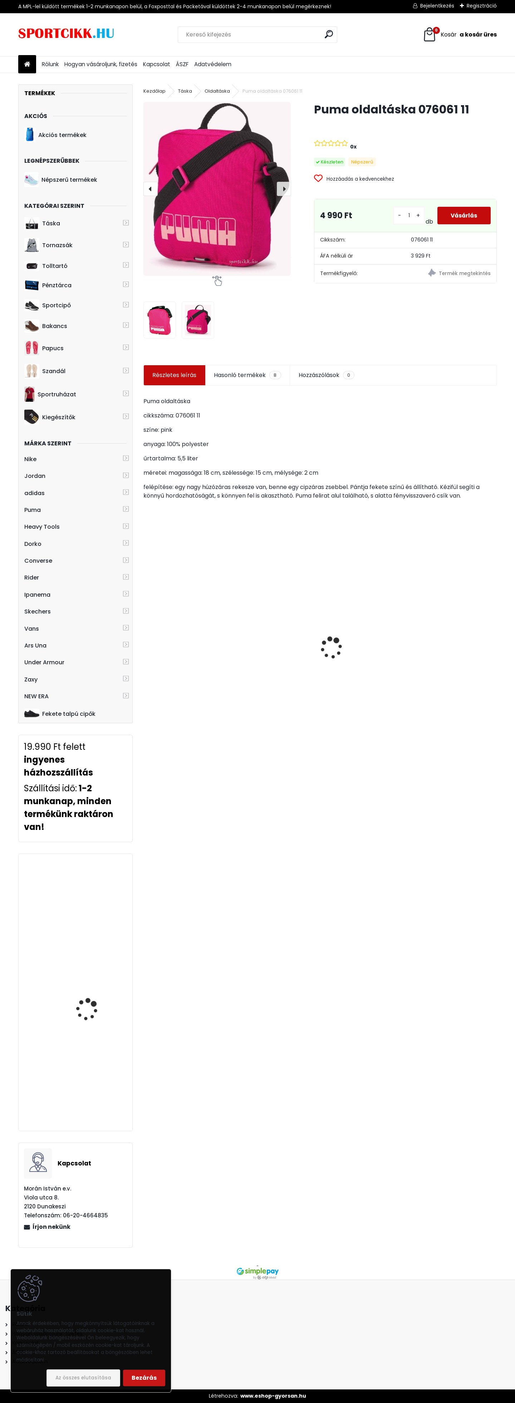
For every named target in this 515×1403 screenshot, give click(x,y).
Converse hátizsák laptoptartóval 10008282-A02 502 (89, 1056)
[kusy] (407, 215)
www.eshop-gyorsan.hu (273, 1395)
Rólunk (50, 64)
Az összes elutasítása (83, 1377)
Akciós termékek (55, 134)
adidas (34, 493)
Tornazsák (48, 245)
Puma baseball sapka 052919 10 (268, 645)
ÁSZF (182, 64)
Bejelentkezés (437, 5)
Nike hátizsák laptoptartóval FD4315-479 (181, 679)
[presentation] (150, 189)
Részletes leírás (174, 375)
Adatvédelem (212, 64)
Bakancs (45, 326)
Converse (38, 561)
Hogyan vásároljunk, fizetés (100, 64)
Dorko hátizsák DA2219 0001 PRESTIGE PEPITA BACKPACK (359, 663)
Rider (31, 577)
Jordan (34, 476)
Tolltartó (46, 266)
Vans (31, 629)
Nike (30, 459)
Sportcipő (47, 305)
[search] (329, 34)
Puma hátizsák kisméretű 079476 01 (453, 661)
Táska (42, 223)
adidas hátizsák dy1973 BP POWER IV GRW (95, 886)
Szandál (44, 371)
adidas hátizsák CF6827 (96, 967)
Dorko (32, 544)
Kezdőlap (154, 91)
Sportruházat (50, 394)
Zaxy (31, 679)
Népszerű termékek (60, 179)
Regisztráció (482, 5)
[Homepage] (27, 65)
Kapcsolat (156, 64)
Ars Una (35, 645)
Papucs (44, 348)
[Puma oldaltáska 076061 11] (217, 188)
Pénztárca (48, 285)
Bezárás (144, 1378)
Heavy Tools (42, 527)
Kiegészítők (49, 417)
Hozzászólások (326, 375)
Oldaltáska (217, 91)
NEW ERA (36, 696)
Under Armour (44, 662)
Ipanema (37, 595)
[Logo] (67, 35)
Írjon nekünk (51, 1227)
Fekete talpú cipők (59, 714)
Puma (32, 510)
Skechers (37, 611)
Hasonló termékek (247, 375)
